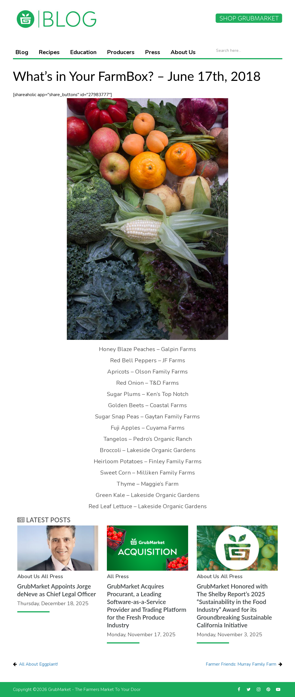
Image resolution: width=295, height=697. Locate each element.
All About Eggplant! (38, 664)
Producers (121, 52)
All (44, 576)
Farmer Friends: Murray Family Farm (241, 664)
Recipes (49, 52)
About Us (183, 52)
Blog (21, 52)
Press (152, 52)
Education (83, 52)
